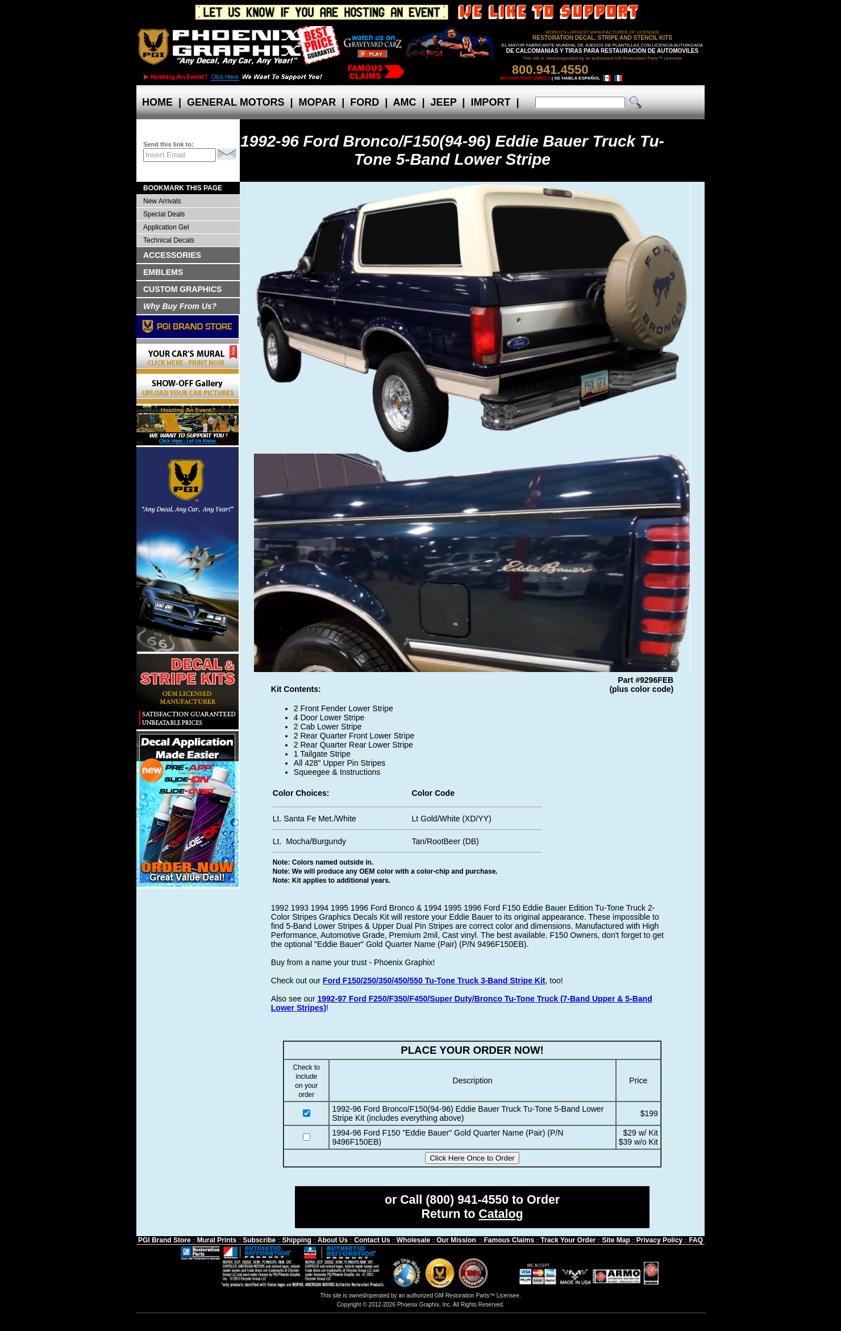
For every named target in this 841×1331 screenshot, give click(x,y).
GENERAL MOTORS (235, 102)
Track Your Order (568, 1240)
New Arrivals (162, 201)
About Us (333, 1240)
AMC (405, 102)
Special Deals (164, 214)
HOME (157, 102)
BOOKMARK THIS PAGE (182, 188)
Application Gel (166, 227)
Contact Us (372, 1240)
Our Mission (456, 1240)
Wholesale (413, 1240)
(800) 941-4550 (467, 1200)
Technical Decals (168, 240)
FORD (364, 102)
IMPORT (490, 102)
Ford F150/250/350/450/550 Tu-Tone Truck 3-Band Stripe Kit (434, 980)
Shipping (296, 1240)
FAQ (696, 1240)
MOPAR (317, 102)
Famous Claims (509, 1240)
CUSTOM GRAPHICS (182, 289)
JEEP (444, 102)
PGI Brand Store (164, 1240)
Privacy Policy (659, 1240)
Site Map (616, 1240)
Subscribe (259, 1240)
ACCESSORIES (172, 255)
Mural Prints (216, 1240)
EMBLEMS (163, 272)
